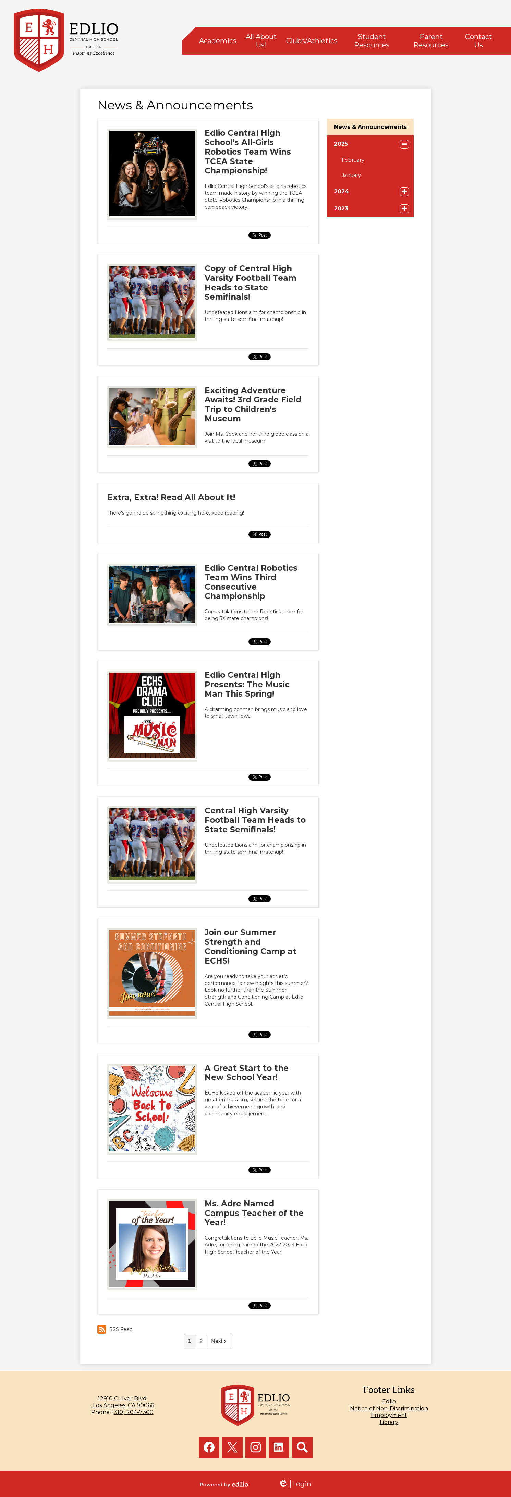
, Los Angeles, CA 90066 (122, 1402)
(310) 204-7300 (133, 1412)
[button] (218, 41)
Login (294, 1484)
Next (219, 1341)
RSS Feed (115, 1329)
